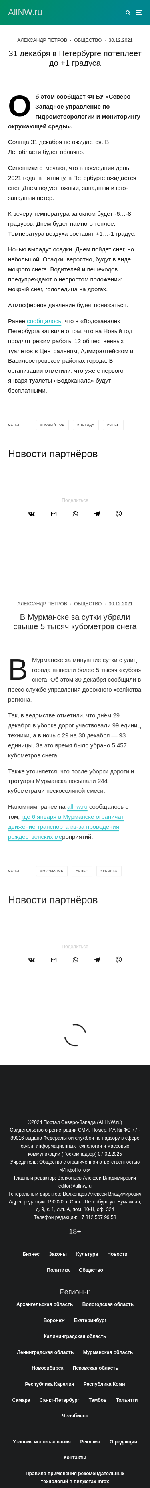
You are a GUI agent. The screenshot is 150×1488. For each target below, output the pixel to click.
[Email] (54, 514)
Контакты (75, 1457)
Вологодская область (108, 1304)
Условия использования (42, 1442)
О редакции (123, 1442)
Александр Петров (42, 40)
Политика (58, 1270)
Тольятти (127, 1400)
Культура (87, 1254)
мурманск (52, 903)
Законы (58, 1254)
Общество (88, 40)
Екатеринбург (90, 1320)
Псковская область (95, 1368)
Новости (117, 1254)
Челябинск (75, 1416)
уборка (110, 903)
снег (114, 425)
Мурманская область (108, 1352)
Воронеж (54, 1320)
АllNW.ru (25, 12)
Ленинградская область (45, 1352)
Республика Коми (104, 1384)
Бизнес (30, 1254)
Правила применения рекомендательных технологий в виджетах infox (75, 1477)
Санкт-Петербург (60, 1400)
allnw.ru (77, 838)
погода (86, 425)
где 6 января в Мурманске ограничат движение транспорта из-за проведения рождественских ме (66, 858)
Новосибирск (47, 1368)
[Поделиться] (31, 514)
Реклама (90, 1442)
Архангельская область (44, 1304)
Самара (21, 1400)
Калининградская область (75, 1336)
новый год (53, 425)
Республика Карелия (49, 1384)
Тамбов (98, 1400)
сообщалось (44, 321)
